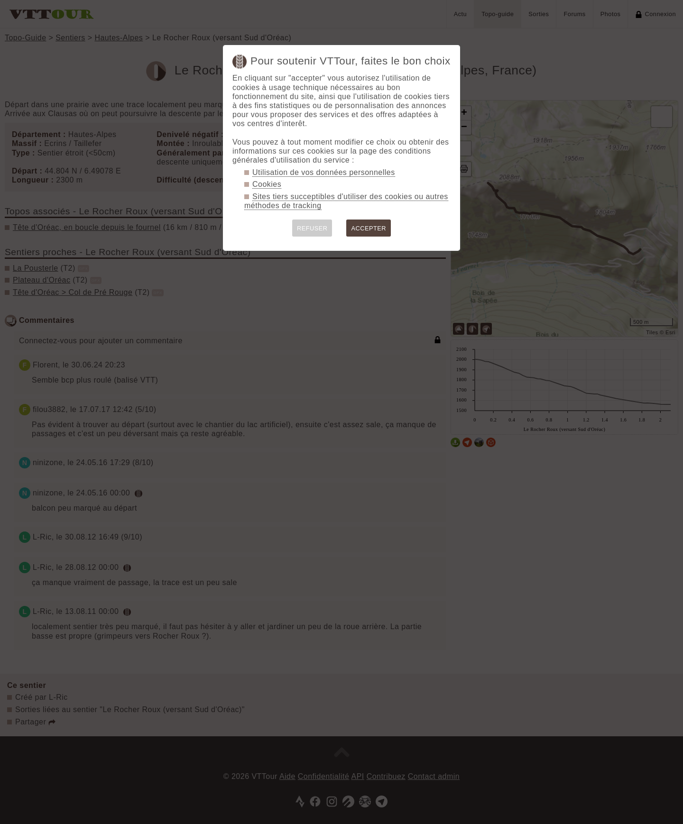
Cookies (266, 184)
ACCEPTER (368, 228)
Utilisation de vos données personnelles (323, 172)
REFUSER (312, 228)
